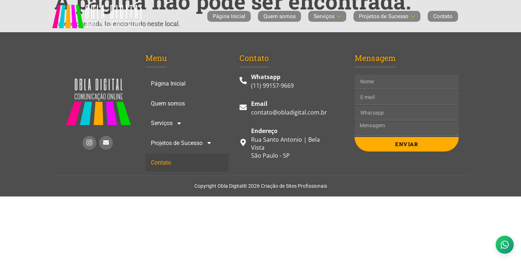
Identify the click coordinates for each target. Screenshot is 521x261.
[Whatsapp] (286, 84)
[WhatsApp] (505, 245)
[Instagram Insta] (89, 143)
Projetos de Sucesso (387, 16)
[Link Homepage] (98, 102)
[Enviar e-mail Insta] (106, 143)
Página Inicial (229, 16)
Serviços (327, 16)
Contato (443, 16)
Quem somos (279, 16)
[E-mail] (286, 110)
